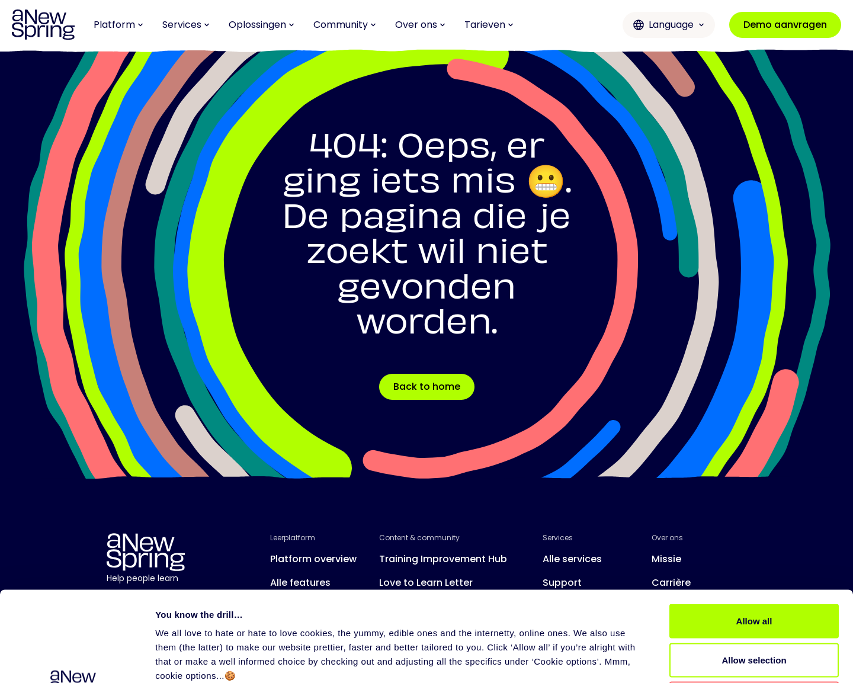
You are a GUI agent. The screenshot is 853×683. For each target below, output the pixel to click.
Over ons (420, 24)
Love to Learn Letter (426, 582)
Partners (563, 606)
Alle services (572, 559)
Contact (672, 606)
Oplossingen (261, 24)
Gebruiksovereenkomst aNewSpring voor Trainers (404, 669)
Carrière (671, 582)
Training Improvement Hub (443, 559)
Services (186, 24)
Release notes (304, 606)
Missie (666, 559)
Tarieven (489, 24)
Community (344, 24)
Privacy (284, 669)
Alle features (300, 582)
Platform (118, 24)
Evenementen (411, 606)
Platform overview (313, 559)
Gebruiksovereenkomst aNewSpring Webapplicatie (603, 669)
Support (562, 582)
